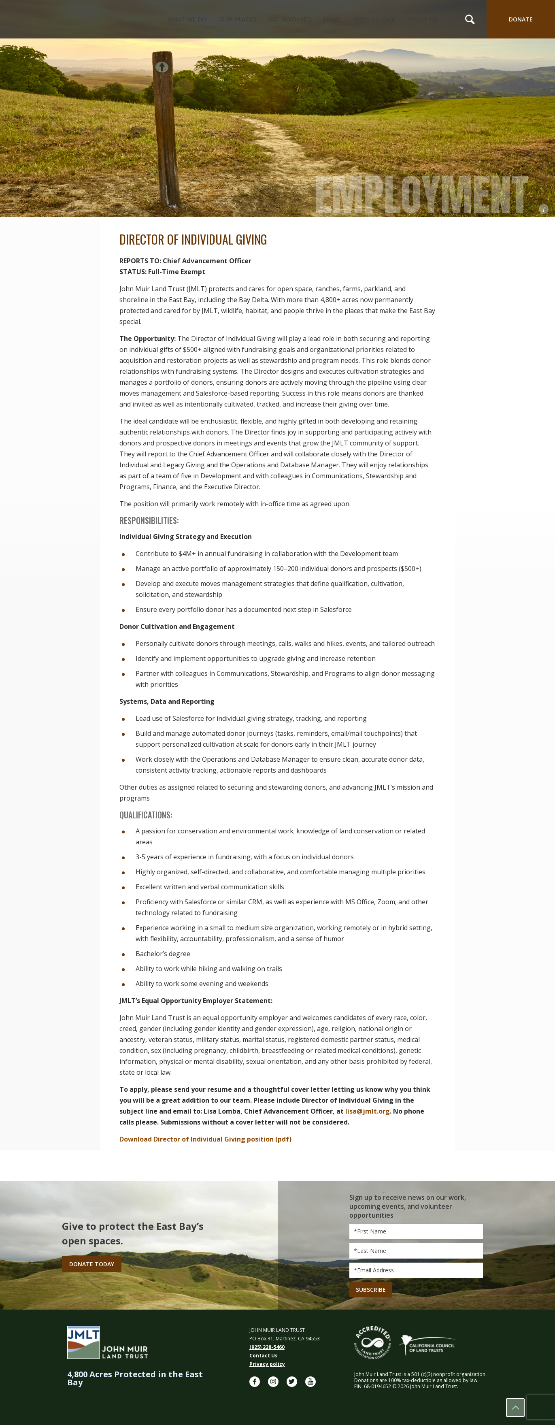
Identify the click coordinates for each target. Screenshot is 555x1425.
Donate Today (91, 1264)
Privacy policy (267, 1364)
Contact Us (263, 1355)
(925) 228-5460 (267, 1347)
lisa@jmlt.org (367, 1111)
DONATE (521, 19)
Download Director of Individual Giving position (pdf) (205, 1139)
